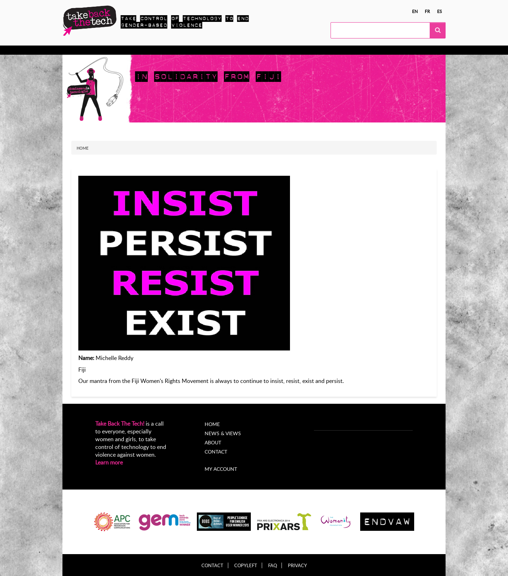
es (439, 11)
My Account (284, 50)
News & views (218, 50)
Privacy (297, 565)
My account (221, 469)
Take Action (128, 50)
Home (82, 148)
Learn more (109, 462)
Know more (90, 50)
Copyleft (245, 565)
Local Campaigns (171, 50)
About (252, 50)
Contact (216, 451)
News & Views (223, 433)
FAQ (272, 565)
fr (427, 11)
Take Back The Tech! (119, 423)
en (415, 11)
